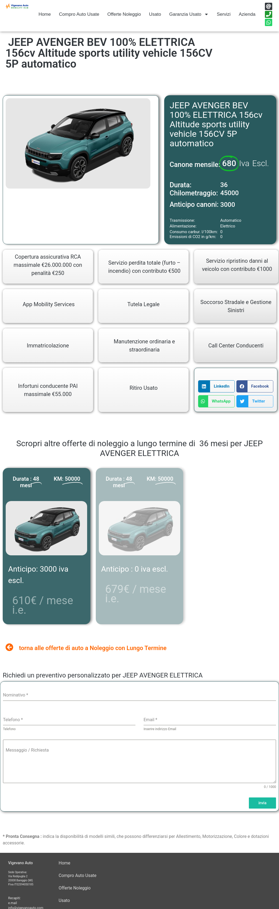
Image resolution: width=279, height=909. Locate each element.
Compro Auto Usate (79, 14)
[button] (216, 386)
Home (45, 14)
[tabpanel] (139, 737)
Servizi (224, 14)
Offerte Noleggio (124, 14)
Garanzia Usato (189, 14)
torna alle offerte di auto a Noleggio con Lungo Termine (93, 648)
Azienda (247, 14)
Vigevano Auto (20, 863)
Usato (155, 14)
